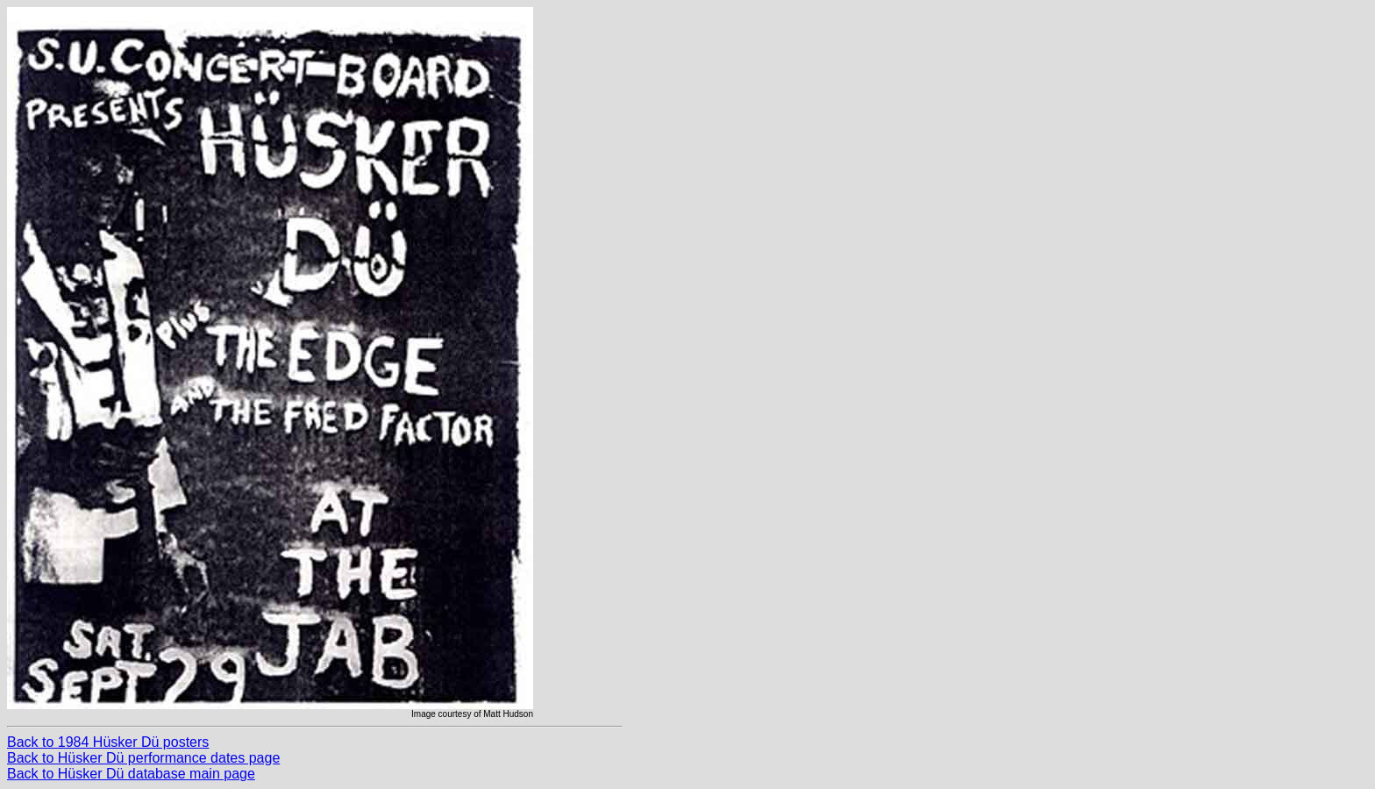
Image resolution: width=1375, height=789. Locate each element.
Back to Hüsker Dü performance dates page (143, 757)
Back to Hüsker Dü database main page (131, 773)
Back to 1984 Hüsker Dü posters (108, 742)
